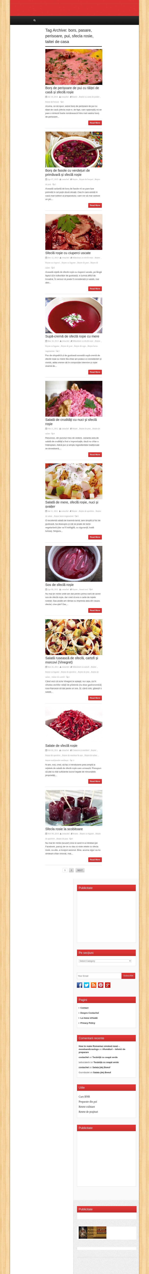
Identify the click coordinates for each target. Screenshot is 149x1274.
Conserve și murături (80, 750)
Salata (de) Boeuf (101, 1067)
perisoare (53, 36)
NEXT (80, 870)
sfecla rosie (82, 36)
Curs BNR (84, 1096)
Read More (95, 123)
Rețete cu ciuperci (52, 263)
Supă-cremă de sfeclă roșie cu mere (72, 336)
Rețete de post (83, 263)
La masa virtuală (88, 1018)
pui (67, 36)
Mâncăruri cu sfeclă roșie (83, 257)
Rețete (74, 97)
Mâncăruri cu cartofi (81, 667)
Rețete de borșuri (52, 102)
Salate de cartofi (58, 677)
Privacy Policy (87, 1023)
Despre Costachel (89, 1013)
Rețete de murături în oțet (72, 755)
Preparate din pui (88, 1101)
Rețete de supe (80, 346)
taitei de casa (57, 41)
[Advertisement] (107, 918)
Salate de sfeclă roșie (61, 745)
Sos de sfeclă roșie (59, 585)
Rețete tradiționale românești (57, 760)
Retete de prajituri (88, 1111)
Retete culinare (87, 1106)
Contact (84, 1008)
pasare (84, 30)
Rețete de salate (91, 755)
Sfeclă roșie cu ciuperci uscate (68, 253)
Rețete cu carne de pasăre (89, 97)
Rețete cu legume (69, 263)
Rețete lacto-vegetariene (63, 516)
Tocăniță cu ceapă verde (105, 1057)
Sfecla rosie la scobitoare (64, 829)
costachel (65, 97)
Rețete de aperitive (86, 511)
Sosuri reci (83, 589)
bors (72, 30)
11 (72, 760)
